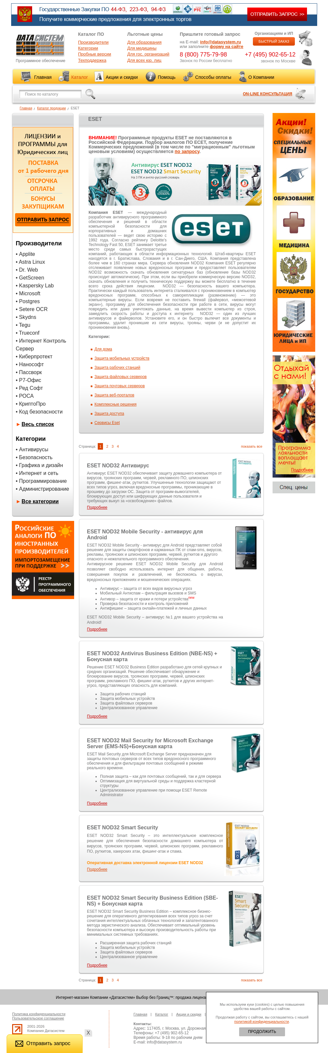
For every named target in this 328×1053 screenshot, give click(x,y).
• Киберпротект (34, 356)
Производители (93, 42)
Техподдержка (92, 60)
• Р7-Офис (28, 380)
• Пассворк (29, 372)
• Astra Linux (30, 262)
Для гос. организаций (148, 54)
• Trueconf (27, 333)
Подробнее (97, 507)
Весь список (38, 424)
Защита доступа (109, 413)
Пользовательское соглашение (38, 1018)
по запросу (187, 151)
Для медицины (141, 48)
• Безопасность (34, 457)
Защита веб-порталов (114, 395)
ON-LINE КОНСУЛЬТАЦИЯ (267, 94)
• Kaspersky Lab (35, 285)
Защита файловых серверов (120, 376)
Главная (42, 77)
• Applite (25, 254)
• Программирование (41, 481)
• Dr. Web (27, 270)
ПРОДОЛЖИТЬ (262, 1031)
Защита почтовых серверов (119, 386)
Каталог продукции (51, 108)
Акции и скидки (122, 77)
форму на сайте (226, 46)
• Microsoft (28, 293)
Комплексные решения (115, 404)
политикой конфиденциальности (261, 1021)
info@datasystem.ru (220, 41)
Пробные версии (94, 54)
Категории (88, 48)
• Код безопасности (39, 411)
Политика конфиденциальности (38, 1014)
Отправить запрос (42, 1043)
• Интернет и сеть (37, 473)
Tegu (25, 325)
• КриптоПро (31, 404)
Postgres (29, 301)
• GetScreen (30, 277)
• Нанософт (30, 364)
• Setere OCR (32, 309)
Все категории (40, 501)
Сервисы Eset (107, 422)
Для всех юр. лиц (144, 60)
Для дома (103, 349)
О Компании (261, 77)
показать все (251, 446)
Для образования (144, 42)
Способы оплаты (213, 77)
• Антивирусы (32, 449)
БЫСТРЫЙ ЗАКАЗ (273, 41)
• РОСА (25, 396)
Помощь (166, 77)
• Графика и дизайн (39, 465)
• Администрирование (42, 489)
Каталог (79, 77)
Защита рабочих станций (117, 367)
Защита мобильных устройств (122, 358)
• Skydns (26, 317)
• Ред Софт (29, 388)
